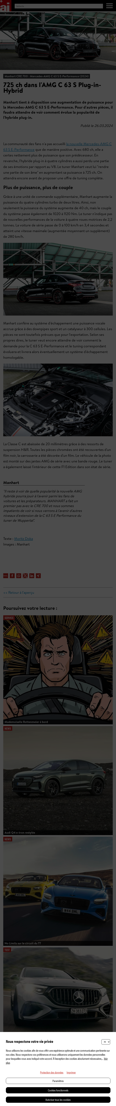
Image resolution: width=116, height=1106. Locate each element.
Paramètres (58, 1081)
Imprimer (71, 1072)
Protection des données (51, 1072)
